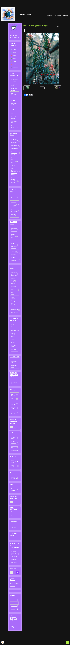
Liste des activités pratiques (13, 339)
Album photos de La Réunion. (34, 25)
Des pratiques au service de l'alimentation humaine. (14, 174)
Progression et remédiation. (14, 144)
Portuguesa (14, 68)
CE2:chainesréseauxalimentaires (15, 116)
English (13, 52)
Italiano (13, 58)
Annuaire (65, 15)
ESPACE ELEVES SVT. (14, 488)
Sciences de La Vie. (14, 369)
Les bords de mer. (14, 456)
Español (13, 55)
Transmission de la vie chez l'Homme (14, 256)
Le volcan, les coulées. (14, 451)
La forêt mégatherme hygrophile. (50, 26)
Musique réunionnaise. (14, 475)
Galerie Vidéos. (48, 15)
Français (13, 49)
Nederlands (14, 65)
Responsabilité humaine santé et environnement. (14, 314)
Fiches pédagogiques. (14, 329)
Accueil (25, 25)
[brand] (11, 14)
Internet (14, 613)
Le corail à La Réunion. (14, 101)
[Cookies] (2, 642)
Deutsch (13, 62)
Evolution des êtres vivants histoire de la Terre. (13, 293)
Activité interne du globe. (13, 240)
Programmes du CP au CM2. (14, 81)
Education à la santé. (14, 350)
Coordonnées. (14, 574)
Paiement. (13, 527)
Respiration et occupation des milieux (13, 208)
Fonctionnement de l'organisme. (14, 213)
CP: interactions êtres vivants (14, 96)
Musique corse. (13, 471)
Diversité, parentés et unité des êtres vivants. (13, 184)
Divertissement (15, 616)
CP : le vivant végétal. (14, 90)
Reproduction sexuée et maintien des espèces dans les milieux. (14, 248)
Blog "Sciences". (57, 15)
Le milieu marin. (14, 447)
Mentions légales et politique (13, 640)
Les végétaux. (45, 25)
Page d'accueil (55, 13)
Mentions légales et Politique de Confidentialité (14, 566)
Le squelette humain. (14, 120)
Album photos (64, 13)
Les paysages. (14, 402)
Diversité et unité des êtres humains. (13, 284)
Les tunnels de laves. (14, 421)
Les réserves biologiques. (14, 124)
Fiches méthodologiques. (15, 333)
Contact (32, 13)
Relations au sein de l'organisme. (14, 262)
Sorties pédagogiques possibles (14, 345)
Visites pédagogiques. (14, 129)
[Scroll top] (67, 642)
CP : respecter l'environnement (14, 106)
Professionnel (14, 619)
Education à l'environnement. (15, 355)
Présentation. (14, 571)
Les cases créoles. (14, 416)
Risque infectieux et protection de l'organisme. (14, 304)
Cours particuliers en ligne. (43, 13)
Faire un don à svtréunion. (14, 538)
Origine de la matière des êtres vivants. (13, 164)
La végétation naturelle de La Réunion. (33, 26)
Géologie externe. (13, 218)
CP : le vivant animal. (14, 86)
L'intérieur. (14, 460)
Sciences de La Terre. (14, 373)
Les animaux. (14, 407)
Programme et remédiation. (14, 201)
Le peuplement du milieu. (14, 156)
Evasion (14, 622)
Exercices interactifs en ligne (14, 390)
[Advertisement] (23, 3)
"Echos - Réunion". (14, 501)
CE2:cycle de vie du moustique (14, 111)
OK (17, 436)
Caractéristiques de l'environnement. (15, 150)
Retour (42, 87)
